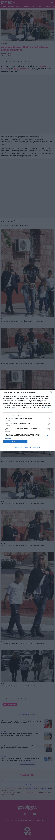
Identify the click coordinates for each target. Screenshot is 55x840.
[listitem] (27, 415)
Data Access (27, 447)
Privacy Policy (37, 447)
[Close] (51, 392)
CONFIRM (15, 441)
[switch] (48, 418)
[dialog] (27, 420)
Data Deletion (18, 447)
